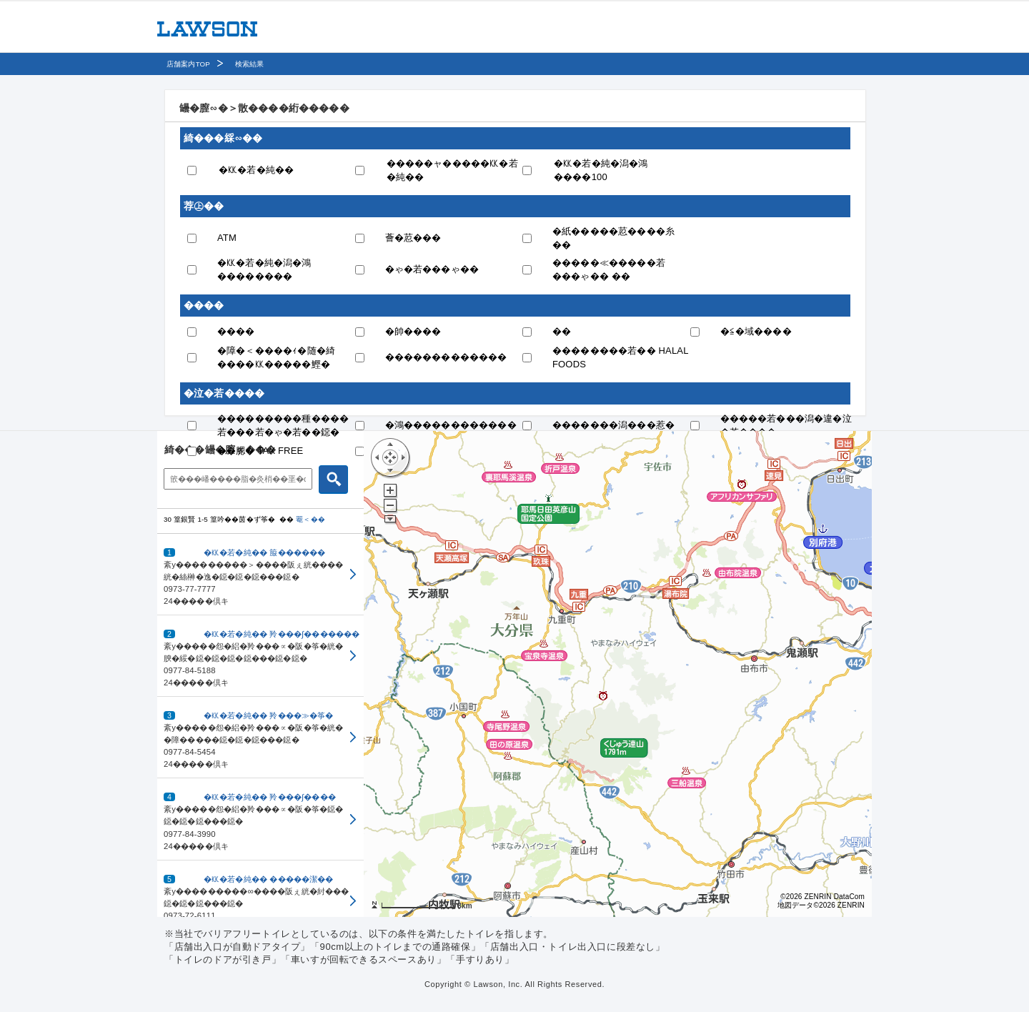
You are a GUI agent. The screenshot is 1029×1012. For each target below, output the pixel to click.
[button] (260, 574)
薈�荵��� (413, 237)
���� (236, 331)
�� (561, 331)
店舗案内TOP (188, 64)
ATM (227, 237)
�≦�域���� (756, 331)
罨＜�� (310, 519)
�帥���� (413, 331)
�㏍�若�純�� (256, 169)
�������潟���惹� (613, 425)
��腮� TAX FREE (260, 450)
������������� (446, 357)
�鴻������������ (451, 425)
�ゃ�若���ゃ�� (432, 269)
